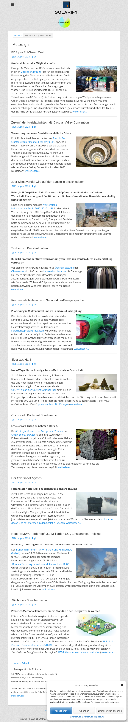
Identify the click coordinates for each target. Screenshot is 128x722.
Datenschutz (75, 717)
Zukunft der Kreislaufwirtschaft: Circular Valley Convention (50, 122)
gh (35, 56)
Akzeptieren (61, 710)
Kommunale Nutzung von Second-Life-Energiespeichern (48, 300)
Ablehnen (84, 710)
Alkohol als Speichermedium (30, 600)
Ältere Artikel (20, 663)
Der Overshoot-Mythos (26, 478)
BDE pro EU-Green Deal (27, 52)
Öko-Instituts (18, 271)
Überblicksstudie (64, 267)
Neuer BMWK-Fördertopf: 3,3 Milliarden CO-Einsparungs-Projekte (56, 533)
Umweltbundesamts (54, 271)
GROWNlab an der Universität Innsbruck (33, 390)
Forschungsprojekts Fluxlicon (27, 330)
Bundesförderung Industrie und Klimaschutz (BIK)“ (40, 564)
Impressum (99, 717)
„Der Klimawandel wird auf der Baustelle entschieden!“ (47, 181)
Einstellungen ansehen (110, 710)
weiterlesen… (79, 111)
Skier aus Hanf (21, 359)
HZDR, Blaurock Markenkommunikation (79, 652)
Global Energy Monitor (23, 434)
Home (18, 35)
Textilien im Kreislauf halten (29, 248)
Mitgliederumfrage (30, 71)
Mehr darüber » (18, 695)
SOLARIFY (66, 12)
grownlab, (42, 404)
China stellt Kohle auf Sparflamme (34, 415)
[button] (121, 685)
